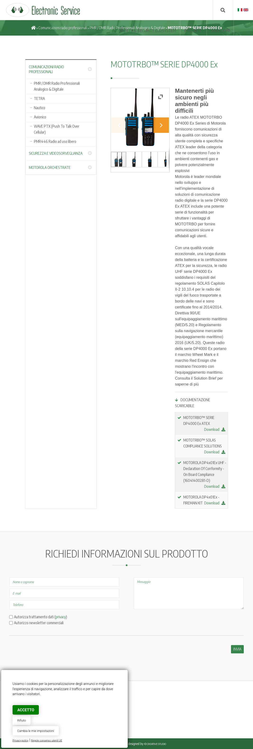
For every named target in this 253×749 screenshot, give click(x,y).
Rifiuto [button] (21, 720)
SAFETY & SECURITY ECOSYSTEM (148, 30)
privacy (61, 616)
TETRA (39, 98)
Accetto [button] (25, 710)
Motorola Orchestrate (50, 167)
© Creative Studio (155, 744)
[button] (160, 97)
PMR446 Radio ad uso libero (55, 141)
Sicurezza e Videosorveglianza (55, 153)
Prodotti (193, 30)
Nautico (39, 107)
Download (214, 429)
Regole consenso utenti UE (46, 740)
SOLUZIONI (220, 30)
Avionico (40, 117)
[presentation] (45, 654)
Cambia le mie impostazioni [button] (35, 731)
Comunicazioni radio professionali (62, 27)
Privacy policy (20, 740)
